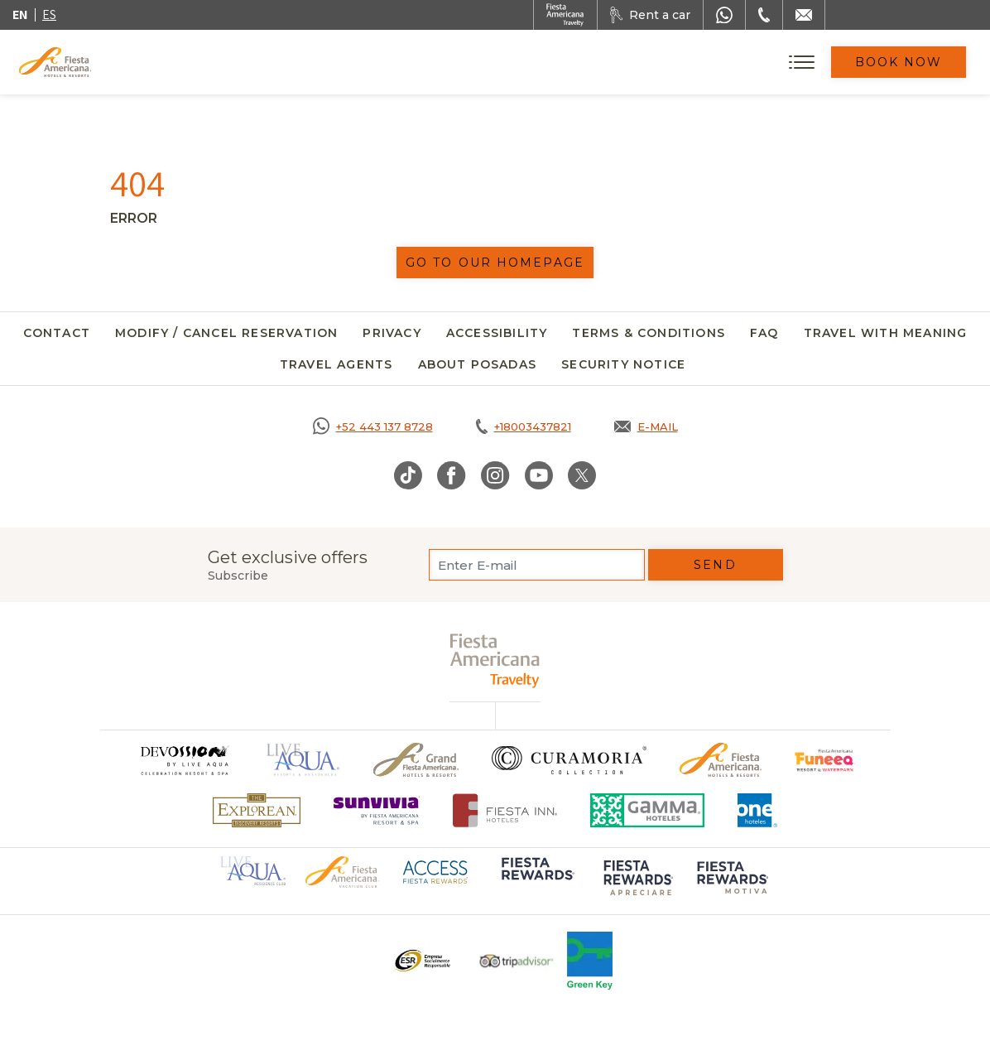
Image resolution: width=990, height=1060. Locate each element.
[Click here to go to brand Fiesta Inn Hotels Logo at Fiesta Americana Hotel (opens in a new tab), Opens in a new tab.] (505, 810)
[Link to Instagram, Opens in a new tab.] (495, 475)
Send (715, 564)
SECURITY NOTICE (623, 364)
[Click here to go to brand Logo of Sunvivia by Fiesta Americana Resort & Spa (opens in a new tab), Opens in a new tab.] (377, 810)
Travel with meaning (886, 332)
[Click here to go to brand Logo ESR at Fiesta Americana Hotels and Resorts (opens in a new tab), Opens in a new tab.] (421, 960)
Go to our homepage (495, 262)
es (49, 14)
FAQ (764, 332)
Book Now (899, 62)
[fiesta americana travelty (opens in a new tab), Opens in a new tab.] (495, 660)
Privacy (392, 332)
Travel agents (336, 364)
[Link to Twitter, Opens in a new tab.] (582, 475)
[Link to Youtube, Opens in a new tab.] (539, 475)
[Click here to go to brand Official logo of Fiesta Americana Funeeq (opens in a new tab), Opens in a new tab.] (825, 760)
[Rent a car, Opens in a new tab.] (650, 15)
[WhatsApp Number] (724, 15)
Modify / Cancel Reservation (226, 332)
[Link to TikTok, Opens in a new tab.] (408, 475)
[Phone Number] (764, 15)
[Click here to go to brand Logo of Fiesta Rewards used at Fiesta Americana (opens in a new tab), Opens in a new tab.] (536, 880)
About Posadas (477, 364)
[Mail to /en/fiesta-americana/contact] (803, 15)
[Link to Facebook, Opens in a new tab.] (451, 475)
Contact (56, 332)
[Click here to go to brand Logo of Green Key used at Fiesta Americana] (590, 961)
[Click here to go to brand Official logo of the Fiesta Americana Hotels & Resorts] (721, 760)
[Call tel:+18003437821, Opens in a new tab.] (523, 426)
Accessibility (497, 332)
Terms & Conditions (648, 332)
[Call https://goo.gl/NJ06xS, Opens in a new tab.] (373, 426)
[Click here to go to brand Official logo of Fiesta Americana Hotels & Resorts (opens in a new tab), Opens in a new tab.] (341, 871)
